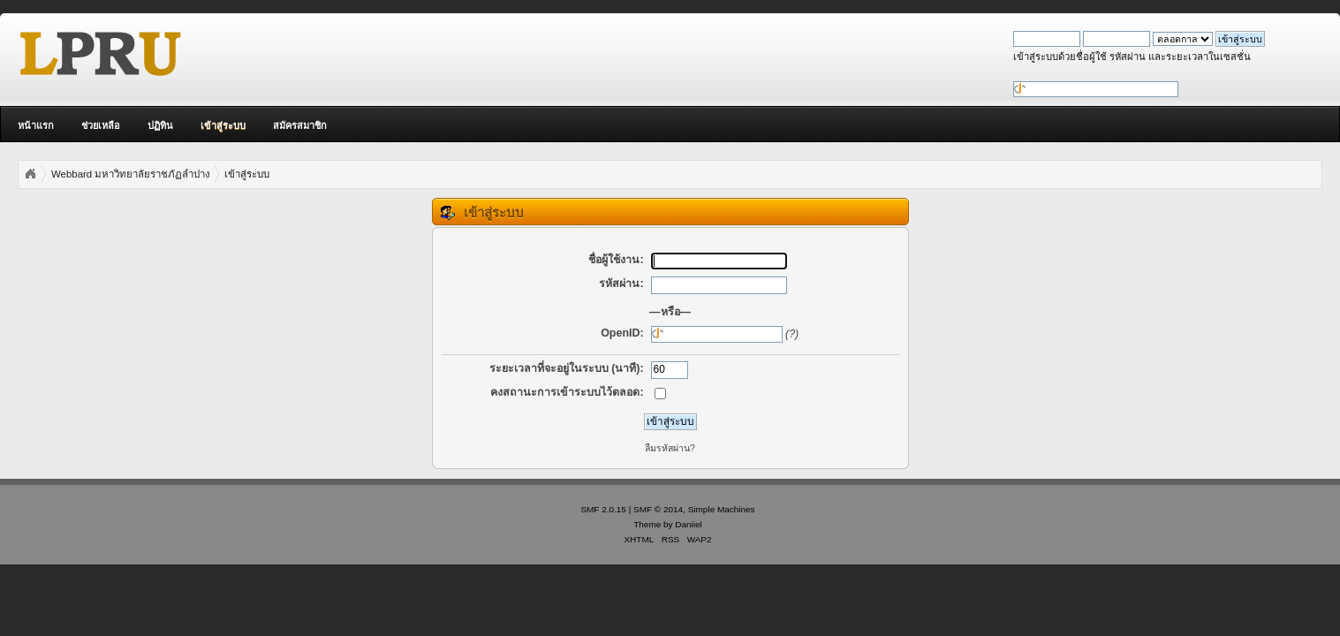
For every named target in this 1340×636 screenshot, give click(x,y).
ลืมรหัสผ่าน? (670, 448)
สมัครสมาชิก (300, 125)
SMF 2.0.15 (603, 509)
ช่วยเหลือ (100, 125)
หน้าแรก (36, 125)
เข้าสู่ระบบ (223, 125)
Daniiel (688, 524)
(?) (792, 334)
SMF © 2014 (658, 509)
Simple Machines (721, 509)
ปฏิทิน (160, 125)
